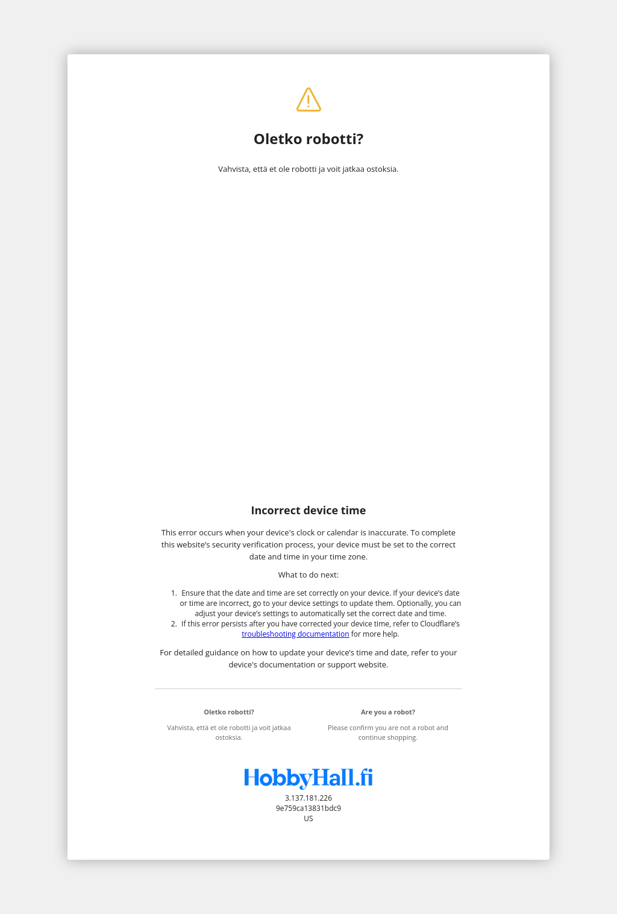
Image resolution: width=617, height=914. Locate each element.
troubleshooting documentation (295, 634)
